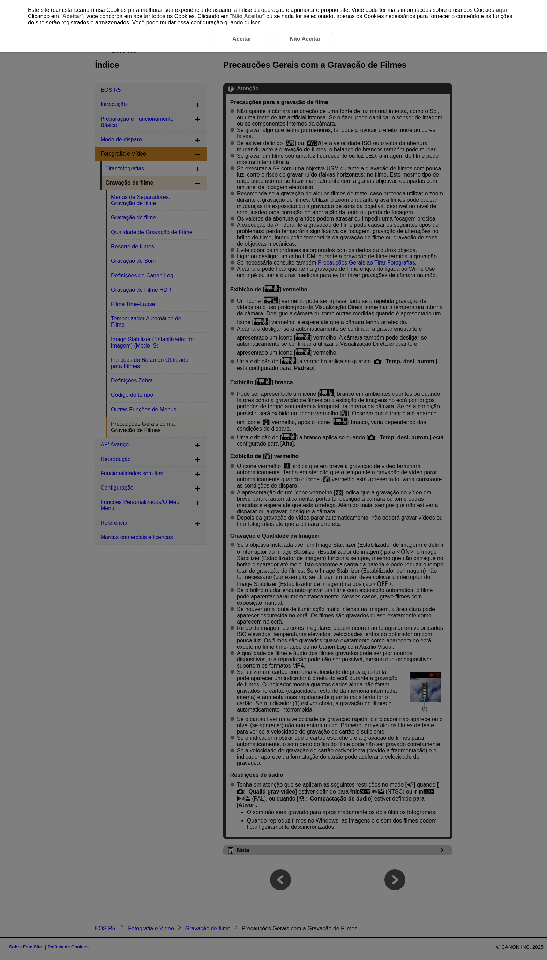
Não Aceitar (247, 16)
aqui (501, 10)
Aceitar (71, 16)
